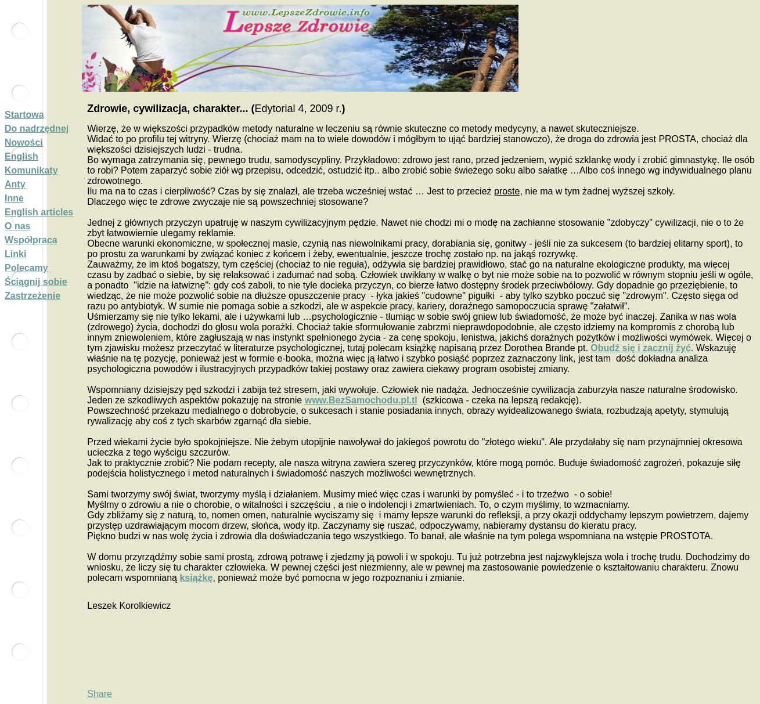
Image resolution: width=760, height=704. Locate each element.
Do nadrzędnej (37, 128)
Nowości (24, 142)
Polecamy (26, 268)
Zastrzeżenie (32, 296)
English (21, 156)
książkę (195, 578)
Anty (15, 184)
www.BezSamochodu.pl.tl (361, 400)
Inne (14, 198)
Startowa (24, 115)
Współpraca (31, 240)
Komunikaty (31, 170)
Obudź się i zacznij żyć (640, 348)
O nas (17, 226)
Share (99, 694)
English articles (39, 212)
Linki (15, 254)
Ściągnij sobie (36, 282)
